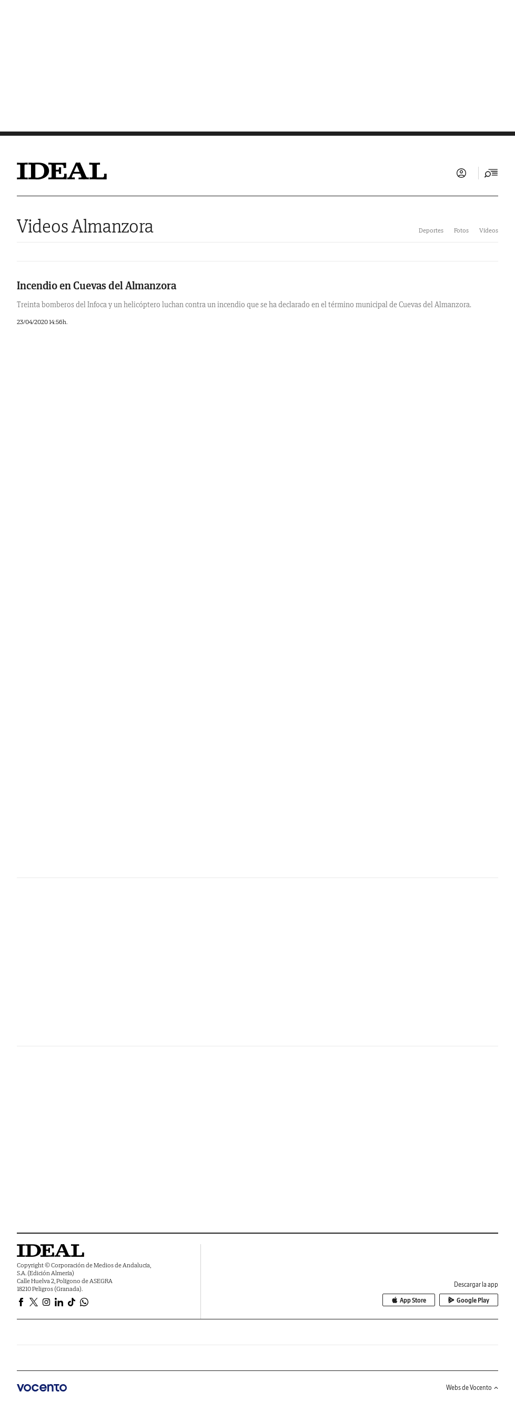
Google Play (468, 1300)
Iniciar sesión (461, 173)
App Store (408, 1300)
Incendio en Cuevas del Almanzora (96, 285)
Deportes (431, 230)
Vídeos (488, 230)
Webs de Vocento (472, 1387)
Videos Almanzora (85, 226)
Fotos (461, 230)
